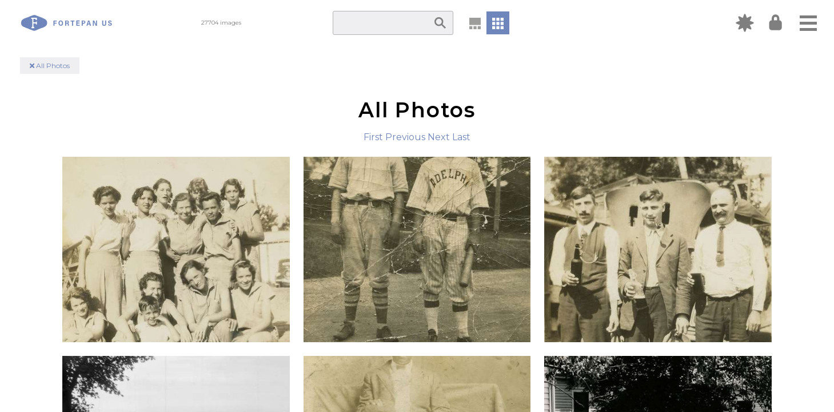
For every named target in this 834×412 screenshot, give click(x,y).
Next (439, 137)
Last (461, 137)
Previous (405, 137)
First (373, 137)
